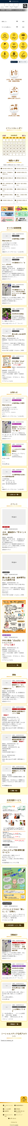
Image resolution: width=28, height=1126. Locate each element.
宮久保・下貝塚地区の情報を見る (8, 173)
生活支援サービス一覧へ (14, 925)
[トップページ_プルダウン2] (10, 27)
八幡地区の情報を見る (22, 189)
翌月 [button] (23, 135)
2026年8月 (14, 135)
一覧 (14, 56)
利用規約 (18, 1109)
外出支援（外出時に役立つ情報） (14, 114)
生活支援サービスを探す (5, 56)
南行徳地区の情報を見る (22, 201)
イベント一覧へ (14, 665)
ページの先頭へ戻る (24, 1100)
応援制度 (23, 56)
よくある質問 (8, 1109)
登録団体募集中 (19, 1105)
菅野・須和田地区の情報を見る (8, 184)
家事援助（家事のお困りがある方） (14, 97)
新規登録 (6, 6)
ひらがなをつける (14, 1)
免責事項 (7, 1111)
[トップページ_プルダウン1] (10, 21)
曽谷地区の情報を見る (22, 168)
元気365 (16, 1125)
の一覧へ (14, 38)
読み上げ (15, 61)
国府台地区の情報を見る (8, 178)
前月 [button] (4, 135)
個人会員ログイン (16, 7)
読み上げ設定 (23, 61)
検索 (23, 21)
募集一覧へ (14, 790)
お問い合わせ (11, 7)
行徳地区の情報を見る (8, 200)
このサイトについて (2, 7)
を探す (23, 38)
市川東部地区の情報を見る (8, 195)
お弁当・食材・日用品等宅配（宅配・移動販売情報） (14, 80)
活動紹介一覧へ (14, 1024)
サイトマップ (19, 1114)
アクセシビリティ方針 (9, 1115)
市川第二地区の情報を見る (8, 190)
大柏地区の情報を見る (22, 172)
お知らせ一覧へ (14, 494)
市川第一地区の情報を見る (22, 184)
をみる (23, 47)
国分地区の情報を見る (8, 168)
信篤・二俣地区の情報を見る (22, 195)
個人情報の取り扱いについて (20, 1112)
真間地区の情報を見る (22, 178)
